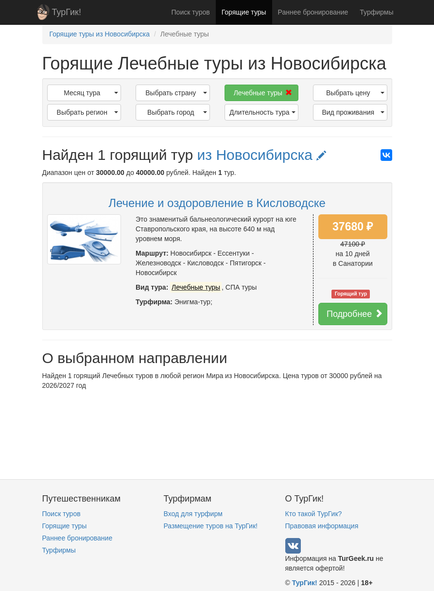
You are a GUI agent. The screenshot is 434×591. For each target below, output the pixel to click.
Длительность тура (262, 112)
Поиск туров (191, 12)
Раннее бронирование (313, 12)
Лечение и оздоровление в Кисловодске (217, 202)
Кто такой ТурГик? (313, 514)
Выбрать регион (87, 112)
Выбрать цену (355, 93)
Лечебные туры (263, 93)
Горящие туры (244, 12)
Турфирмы (376, 12)
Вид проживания (353, 112)
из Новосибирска (262, 155)
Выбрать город (177, 112)
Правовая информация (322, 526)
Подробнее (355, 314)
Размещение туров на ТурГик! (211, 526)
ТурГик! (66, 12)
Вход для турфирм (193, 514)
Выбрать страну (176, 93)
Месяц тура (91, 93)
